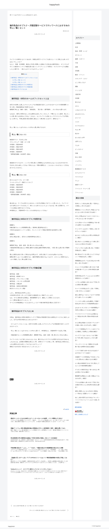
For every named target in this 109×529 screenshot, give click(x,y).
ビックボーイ (79, 149)
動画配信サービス (80, 169)
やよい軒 (78, 129)
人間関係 (78, 43)
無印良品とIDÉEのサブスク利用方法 (21, 84)
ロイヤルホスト (80, 126)
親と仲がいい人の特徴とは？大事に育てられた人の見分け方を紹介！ (87, 243)
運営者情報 (78, 407)
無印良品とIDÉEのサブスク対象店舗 (21, 87)
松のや (77, 133)
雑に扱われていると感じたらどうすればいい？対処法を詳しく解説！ (87, 255)
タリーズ (78, 118)
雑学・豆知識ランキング (81, 414)
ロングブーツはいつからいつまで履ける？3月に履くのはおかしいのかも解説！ (86, 338)
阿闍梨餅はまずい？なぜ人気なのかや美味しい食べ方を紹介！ (87, 262)
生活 (76, 47)
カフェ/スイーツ (80, 173)
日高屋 (77, 98)
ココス (77, 122)
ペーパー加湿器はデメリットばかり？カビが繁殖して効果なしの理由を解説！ (87, 330)
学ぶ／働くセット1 (19, 80)
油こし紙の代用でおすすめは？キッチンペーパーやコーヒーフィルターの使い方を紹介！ (87, 400)
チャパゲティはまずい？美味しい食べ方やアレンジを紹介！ (87, 230)
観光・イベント (80, 74)
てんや (77, 145)
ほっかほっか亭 (80, 137)
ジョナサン (78, 161)
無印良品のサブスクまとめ (19, 89)
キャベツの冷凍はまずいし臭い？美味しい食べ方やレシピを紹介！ (87, 290)
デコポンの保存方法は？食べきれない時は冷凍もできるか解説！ (87, 371)
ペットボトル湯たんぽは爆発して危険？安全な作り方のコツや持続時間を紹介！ (87, 302)
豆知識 (77, 71)
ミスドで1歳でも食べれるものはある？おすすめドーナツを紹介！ (87, 352)
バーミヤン (78, 165)
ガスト (77, 106)
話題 (11, 379)
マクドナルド (79, 177)
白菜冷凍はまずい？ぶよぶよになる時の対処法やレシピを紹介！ (87, 277)
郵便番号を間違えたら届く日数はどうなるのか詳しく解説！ (87, 377)
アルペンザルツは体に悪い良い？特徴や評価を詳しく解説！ (87, 249)
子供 (76, 63)
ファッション (79, 192)
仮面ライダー (79, 184)
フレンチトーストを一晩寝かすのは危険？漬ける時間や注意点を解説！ (86, 345)
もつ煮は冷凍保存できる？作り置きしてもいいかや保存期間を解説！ (87, 364)
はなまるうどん (80, 114)
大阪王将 (78, 94)
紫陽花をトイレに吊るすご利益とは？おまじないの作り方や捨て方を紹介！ (87, 211)
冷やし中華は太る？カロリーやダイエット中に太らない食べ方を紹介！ (87, 217)
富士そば (78, 102)
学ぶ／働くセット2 (19, 82)
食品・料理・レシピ (81, 51)
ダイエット (78, 55)
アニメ (77, 180)
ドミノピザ (78, 90)
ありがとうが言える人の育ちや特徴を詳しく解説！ (87, 236)
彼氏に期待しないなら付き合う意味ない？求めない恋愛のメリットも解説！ (86, 392)
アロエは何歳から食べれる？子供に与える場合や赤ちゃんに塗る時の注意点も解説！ (87, 385)
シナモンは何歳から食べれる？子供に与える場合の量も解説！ (87, 283)
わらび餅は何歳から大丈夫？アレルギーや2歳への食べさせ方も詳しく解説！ (87, 324)
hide (25, 74)
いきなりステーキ (80, 110)
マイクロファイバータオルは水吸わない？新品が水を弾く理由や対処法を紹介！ (86, 316)
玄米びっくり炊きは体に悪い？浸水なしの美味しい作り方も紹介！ (87, 205)
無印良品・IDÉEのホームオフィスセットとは (24, 77)
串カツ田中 (78, 157)
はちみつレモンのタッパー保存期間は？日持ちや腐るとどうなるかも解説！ (87, 309)
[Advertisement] (40, 45)
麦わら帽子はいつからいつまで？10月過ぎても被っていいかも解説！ (87, 296)
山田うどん (78, 141)
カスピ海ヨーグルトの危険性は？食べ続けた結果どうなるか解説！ (87, 224)
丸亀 (76, 153)
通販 (76, 86)
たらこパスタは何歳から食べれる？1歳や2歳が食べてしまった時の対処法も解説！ (87, 269)
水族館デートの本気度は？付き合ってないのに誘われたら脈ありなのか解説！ (87, 358)
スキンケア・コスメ (81, 78)
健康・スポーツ (80, 59)
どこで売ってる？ (80, 82)
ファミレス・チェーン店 (82, 188)
